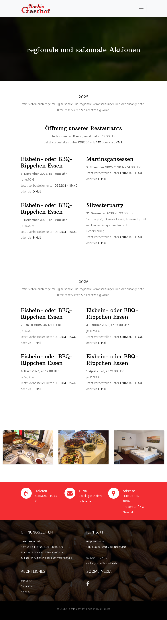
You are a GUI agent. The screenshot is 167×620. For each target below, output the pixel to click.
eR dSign (105, 608)
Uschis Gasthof (76, 608)
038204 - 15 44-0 (96, 558)
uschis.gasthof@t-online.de (101, 563)
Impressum (27, 580)
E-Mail (118, 142)
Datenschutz (28, 586)
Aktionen (39, 558)
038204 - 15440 (89, 142)
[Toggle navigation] (141, 8)
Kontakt (25, 591)
